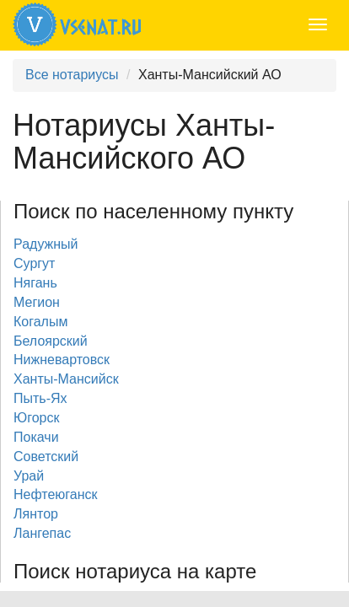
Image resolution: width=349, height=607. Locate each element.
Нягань (35, 283)
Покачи (36, 437)
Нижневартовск (61, 359)
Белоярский (50, 341)
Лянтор (35, 514)
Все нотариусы (72, 74)
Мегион (36, 302)
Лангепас (42, 533)
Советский (45, 456)
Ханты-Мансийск (66, 379)
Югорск (36, 418)
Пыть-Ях (40, 398)
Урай (28, 476)
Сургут (34, 263)
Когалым (40, 321)
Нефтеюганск (55, 494)
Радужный (45, 244)
